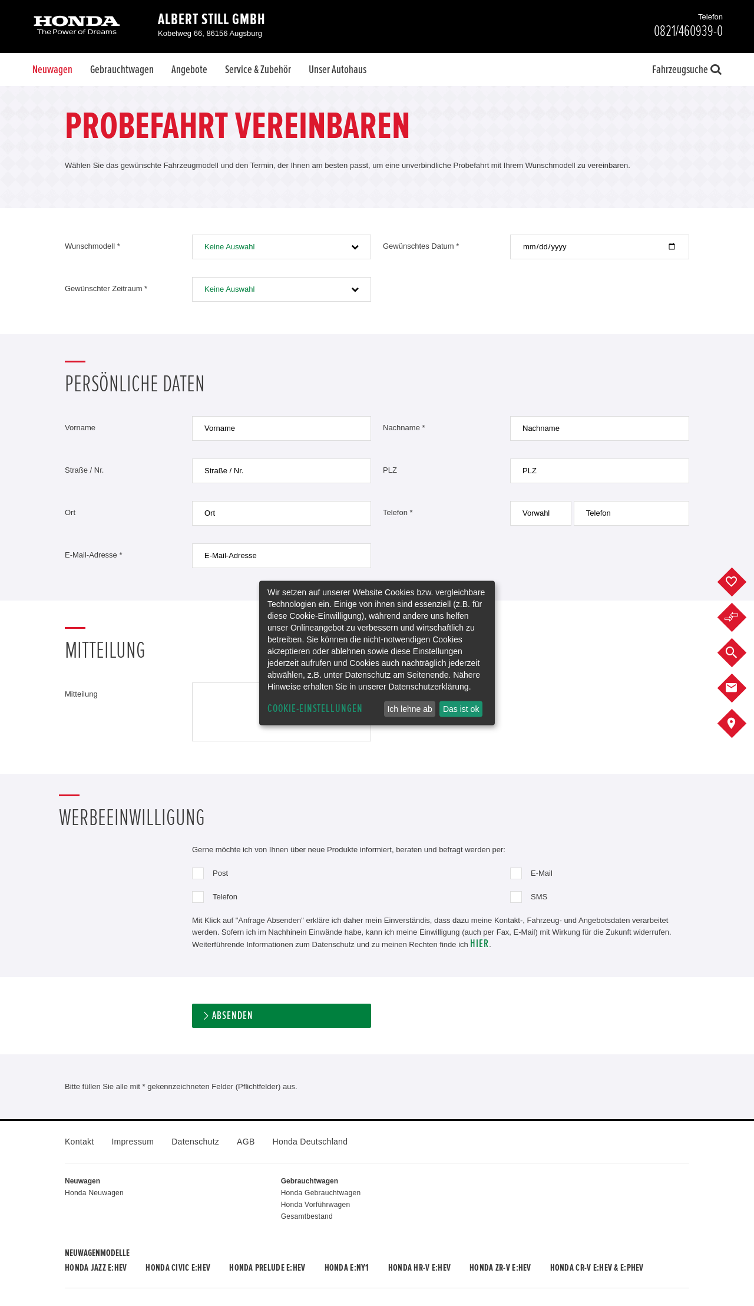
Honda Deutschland (310, 1141)
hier (479, 943)
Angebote (189, 69)
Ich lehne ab (409, 709)
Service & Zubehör (258, 69)
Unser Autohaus (337, 69)
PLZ (390, 470)
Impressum (132, 1141)
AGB (245, 1141)
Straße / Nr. (84, 470)
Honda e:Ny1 (347, 1267)
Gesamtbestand (307, 1216)
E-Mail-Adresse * (94, 554)
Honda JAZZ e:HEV (96, 1267)
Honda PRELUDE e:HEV (267, 1267)
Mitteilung (81, 694)
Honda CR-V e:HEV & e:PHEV (597, 1267)
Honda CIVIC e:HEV (177, 1267)
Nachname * (404, 427)
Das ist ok (461, 709)
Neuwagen (52, 69)
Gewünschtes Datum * (421, 246)
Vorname (80, 427)
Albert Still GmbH (212, 19)
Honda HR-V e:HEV (419, 1267)
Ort (70, 512)
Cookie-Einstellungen (315, 708)
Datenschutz (195, 1141)
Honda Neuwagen (94, 1193)
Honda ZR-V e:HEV (500, 1267)
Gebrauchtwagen (122, 69)
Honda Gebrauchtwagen (321, 1193)
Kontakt (79, 1141)
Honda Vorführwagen (315, 1205)
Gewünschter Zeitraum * (106, 288)
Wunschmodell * (92, 246)
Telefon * (398, 512)
